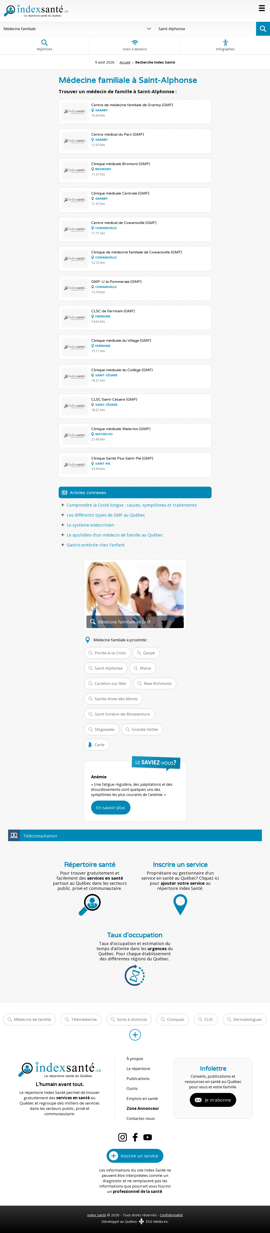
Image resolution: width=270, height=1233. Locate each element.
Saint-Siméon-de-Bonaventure (122, 714)
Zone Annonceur (143, 1108)
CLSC (208, 1019)
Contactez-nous (141, 1118)
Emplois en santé (142, 1098)
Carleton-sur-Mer (111, 683)
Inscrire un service (139, 1156)
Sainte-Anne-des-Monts (116, 698)
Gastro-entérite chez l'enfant (96, 545)
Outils (132, 1088)
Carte (100, 744)
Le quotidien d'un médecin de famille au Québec (115, 535)
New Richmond (158, 683)
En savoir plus (110, 808)
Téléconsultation (40, 836)
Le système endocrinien (90, 525)
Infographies (225, 45)
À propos (135, 1058)
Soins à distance (135, 45)
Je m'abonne (218, 1100)
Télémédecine (84, 1019)
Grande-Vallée (145, 729)
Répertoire (44, 45)
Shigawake (104, 729)
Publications (138, 1078)
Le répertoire (138, 1068)
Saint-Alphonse (109, 668)
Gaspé (149, 652)
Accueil (125, 62)
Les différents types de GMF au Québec (106, 515)
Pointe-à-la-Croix (110, 652)
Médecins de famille (32, 1019)
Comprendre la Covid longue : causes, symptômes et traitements (132, 505)
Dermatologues (247, 1019)
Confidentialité (171, 1215)
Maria (145, 668)
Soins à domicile (132, 1019)
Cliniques (175, 1019)
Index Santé (96, 1215)
